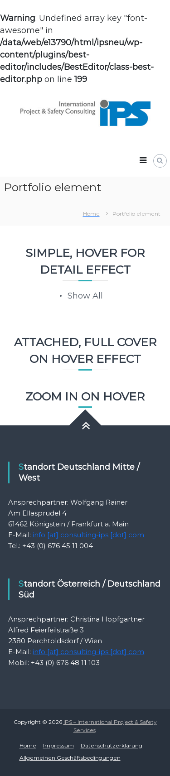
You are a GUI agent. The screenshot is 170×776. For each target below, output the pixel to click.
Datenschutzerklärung (111, 745)
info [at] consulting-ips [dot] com (88, 534)
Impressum (58, 745)
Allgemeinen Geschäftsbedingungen (70, 757)
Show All (85, 296)
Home (27, 745)
